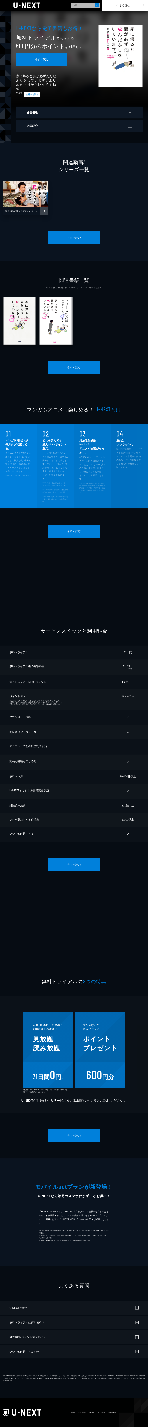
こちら (56, 499)
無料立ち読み (32, 94)
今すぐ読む (123, 5)
